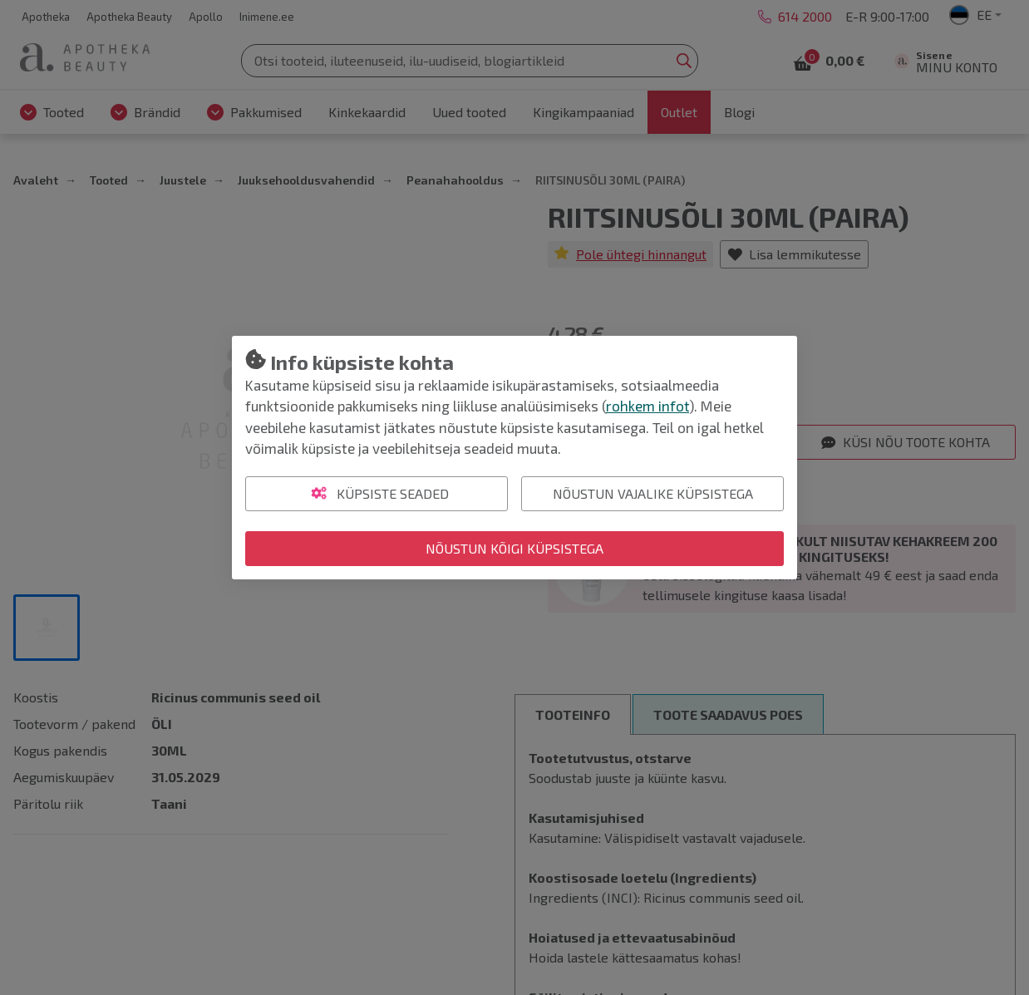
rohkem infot (647, 405)
